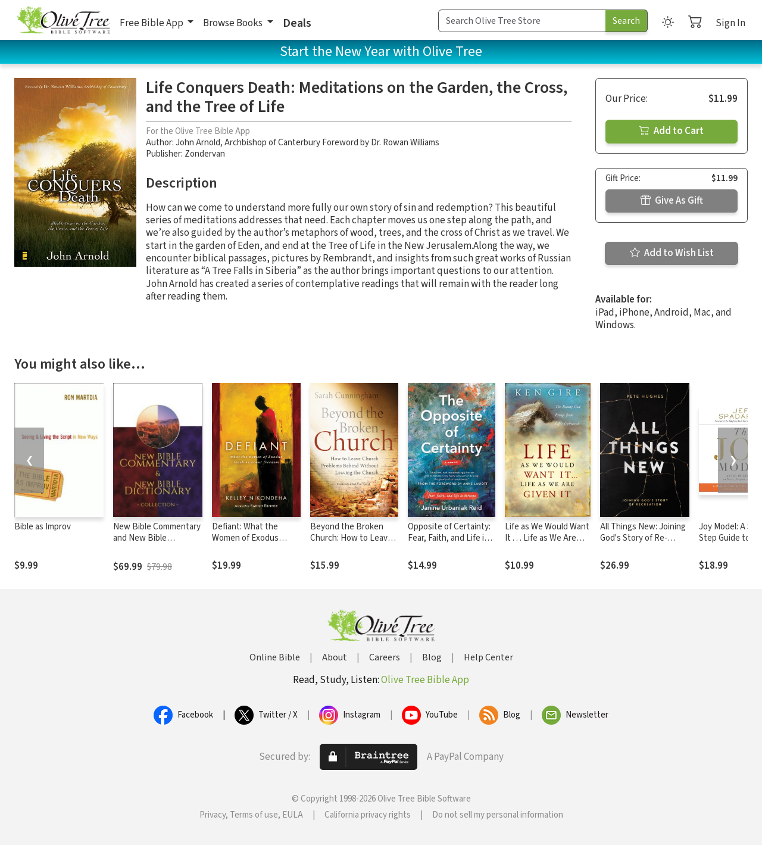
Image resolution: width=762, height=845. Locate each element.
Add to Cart (671, 131)
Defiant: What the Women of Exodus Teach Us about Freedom (245, 543)
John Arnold (198, 142)
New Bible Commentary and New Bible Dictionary (157, 538)
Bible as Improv (42, 526)
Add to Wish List (672, 253)
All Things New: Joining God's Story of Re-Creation (643, 538)
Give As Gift (672, 201)
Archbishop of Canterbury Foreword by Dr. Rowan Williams (331, 142)
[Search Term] (522, 21)
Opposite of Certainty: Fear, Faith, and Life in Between (449, 538)
